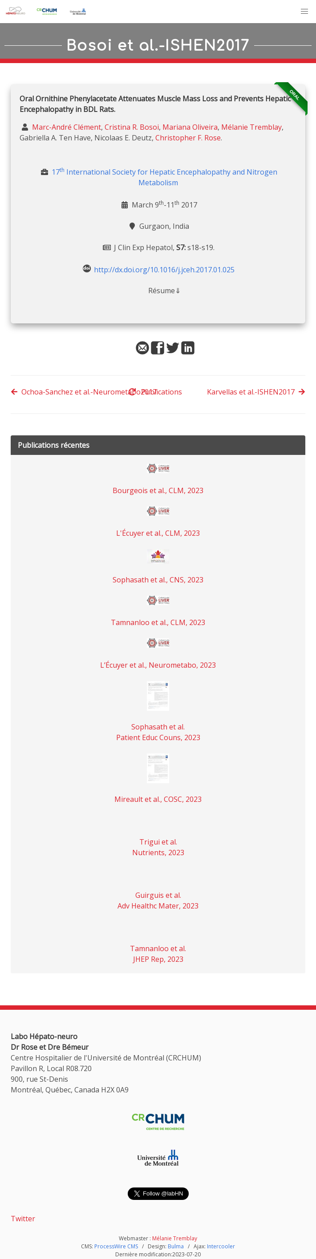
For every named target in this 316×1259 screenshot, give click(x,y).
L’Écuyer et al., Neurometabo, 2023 (158, 665)
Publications (155, 392)
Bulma (176, 1246)
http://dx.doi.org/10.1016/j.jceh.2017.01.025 (164, 269)
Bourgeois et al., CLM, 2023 (158, 490)
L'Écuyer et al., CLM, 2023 (158, 533)
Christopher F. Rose (188, 138)
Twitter (23, 1218)
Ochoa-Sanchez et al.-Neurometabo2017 (84, 392)
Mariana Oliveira (190, 127)
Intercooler (221, 1246)
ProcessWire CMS (116, 1246)
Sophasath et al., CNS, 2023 (158, 580)
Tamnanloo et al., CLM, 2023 (158, 622)
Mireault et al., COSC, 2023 (158, 799)
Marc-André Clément (65, 127)
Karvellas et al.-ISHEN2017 (256, 392)
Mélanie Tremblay (251, 127)
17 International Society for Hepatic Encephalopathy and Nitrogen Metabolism (164, 177)
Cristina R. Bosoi (132, 127)
